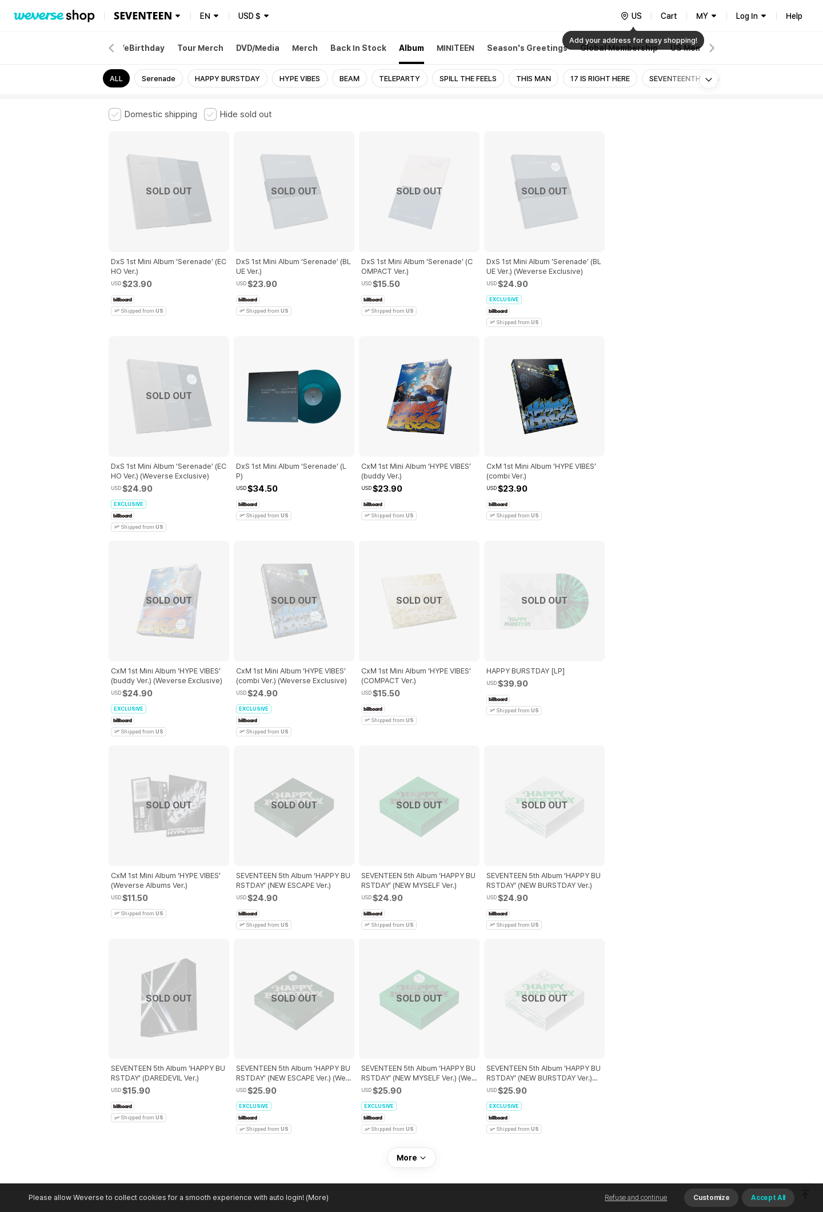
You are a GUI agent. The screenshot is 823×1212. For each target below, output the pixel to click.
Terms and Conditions (140, 1020)
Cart (669, 16)
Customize (711, 1198)
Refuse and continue (636, 1198)
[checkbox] (153, 114)
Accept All (768, 1198)
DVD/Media (257, 48)
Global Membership (619, 48)
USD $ (249, 16)
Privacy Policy (466, 1020)
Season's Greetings (527, 48)
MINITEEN (455, 48)
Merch (305, 48)
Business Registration (282, 1071)
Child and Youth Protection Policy (375, 1020)
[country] (631, 16)
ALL (116, 78)
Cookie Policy (524, 1020)
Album (411, 48)
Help (794, 16)
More (411, 941)
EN (205, 16)
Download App (685, 1138)
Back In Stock (358, 48)
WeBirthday (141, 48)
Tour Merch (200, 48)
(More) (316, 1197)
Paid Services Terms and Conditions (248, 1020)
